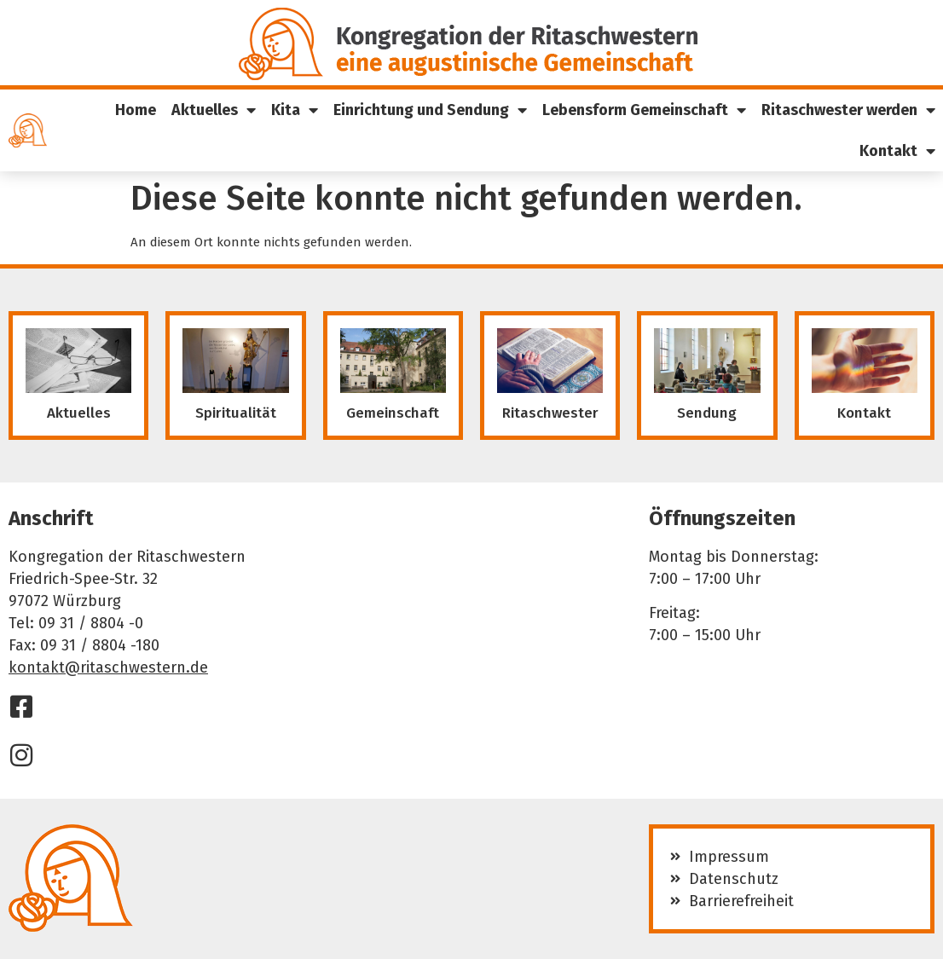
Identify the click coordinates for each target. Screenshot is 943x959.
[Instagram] (21, 755)
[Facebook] (21, 706)
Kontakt (897, 151)
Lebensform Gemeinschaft (644, 110)
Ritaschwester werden (848, 110)
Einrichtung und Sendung (430, 110)
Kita (294, 110)
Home (135, 110)
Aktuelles (213, 110)
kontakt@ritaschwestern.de (108, 667)
